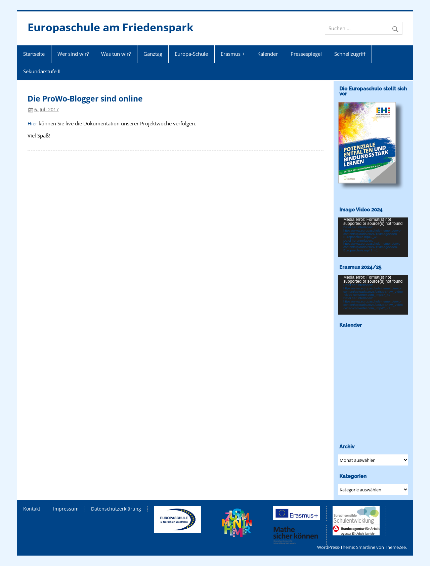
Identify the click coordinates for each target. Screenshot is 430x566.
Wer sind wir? (73, 53)
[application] (373, 237)
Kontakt (31, 509)
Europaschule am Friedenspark (111, 27)
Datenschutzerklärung (116, 509)
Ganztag (152, 53)
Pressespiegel (306, 53)
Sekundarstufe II (41, 71)
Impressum (66, 509)
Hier (32, 123)
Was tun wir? (116, 53)
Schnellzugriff (350, 53)
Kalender (267, 53)
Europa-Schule (191, 53)
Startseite (34, 53)
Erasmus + (233, 53)
